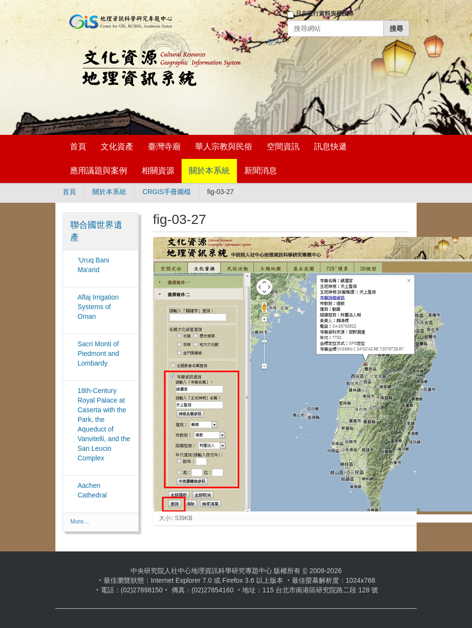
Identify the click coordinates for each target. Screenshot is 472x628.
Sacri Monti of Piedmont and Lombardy (98, 353)
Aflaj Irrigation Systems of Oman (98, 306)
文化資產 (117, 146)
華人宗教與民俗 (223, 146)
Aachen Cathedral (92, 490)
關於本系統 (209, 170)
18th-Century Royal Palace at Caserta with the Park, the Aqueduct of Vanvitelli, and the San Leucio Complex (104, 424)
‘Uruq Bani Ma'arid (93, 265)
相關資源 (158, 170)
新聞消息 (260, 170)
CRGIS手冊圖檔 (167, 192)
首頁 (78, 146)
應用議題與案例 (98, 170)
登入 (274, 42)
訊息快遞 (330, 146)
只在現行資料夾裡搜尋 (325, 13)
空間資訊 (283, 146)
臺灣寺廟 (164, 146)
